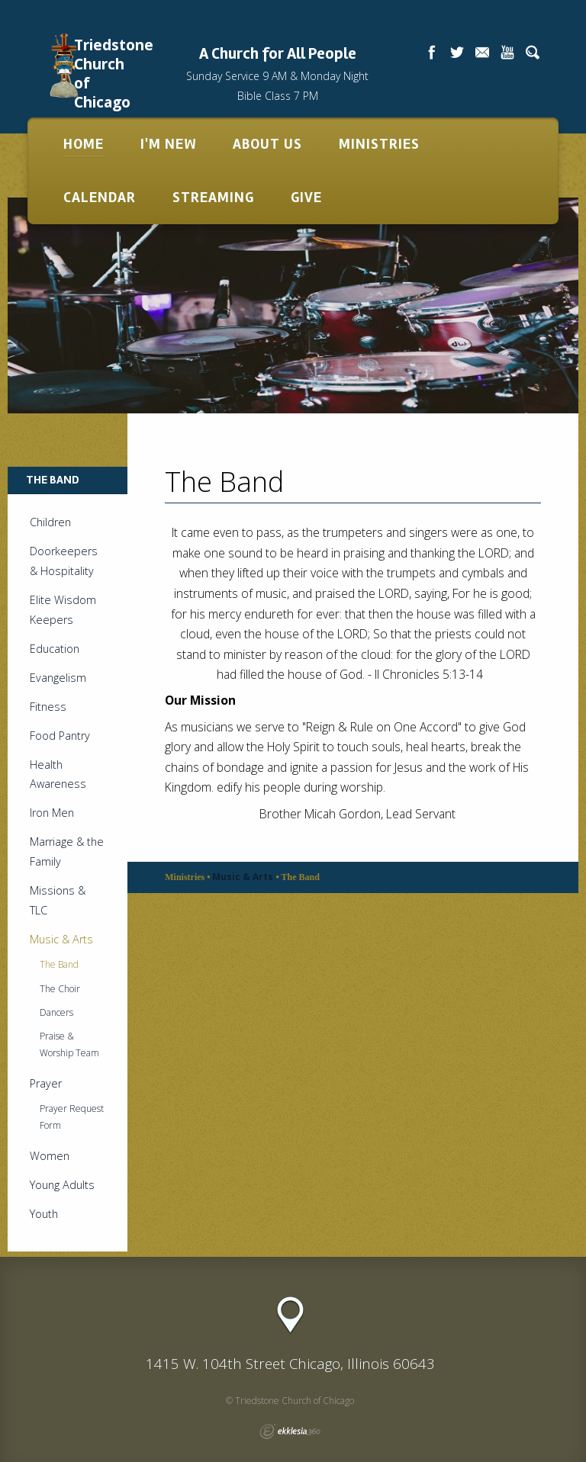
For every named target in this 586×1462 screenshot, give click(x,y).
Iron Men (52, 812)
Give (306, 197)
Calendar (99, 197)
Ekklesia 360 (289, 1431)
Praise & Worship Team (69, 1044)
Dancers (56, 1012)
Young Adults (62, 1185)
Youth (44, 1214)
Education (54, 648)
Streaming (213, 197)
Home (83, 144)
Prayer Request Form (72, 1117)
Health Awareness (58, 774)
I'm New (168, 144)
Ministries (379, 144)
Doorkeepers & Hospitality (64, 561)
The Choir (60, 988)
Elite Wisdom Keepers (63, 610)
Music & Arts (61, 939)
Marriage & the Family (67, 851)
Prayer (46, 1083)
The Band (59, 964)
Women (49, 1156)
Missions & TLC (57, 900)
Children (50, 522)
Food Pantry (60, 735)
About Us (267, 144)
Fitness (48, 706)
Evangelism (58, 677)
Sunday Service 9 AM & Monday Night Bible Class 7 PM (277, 86)
